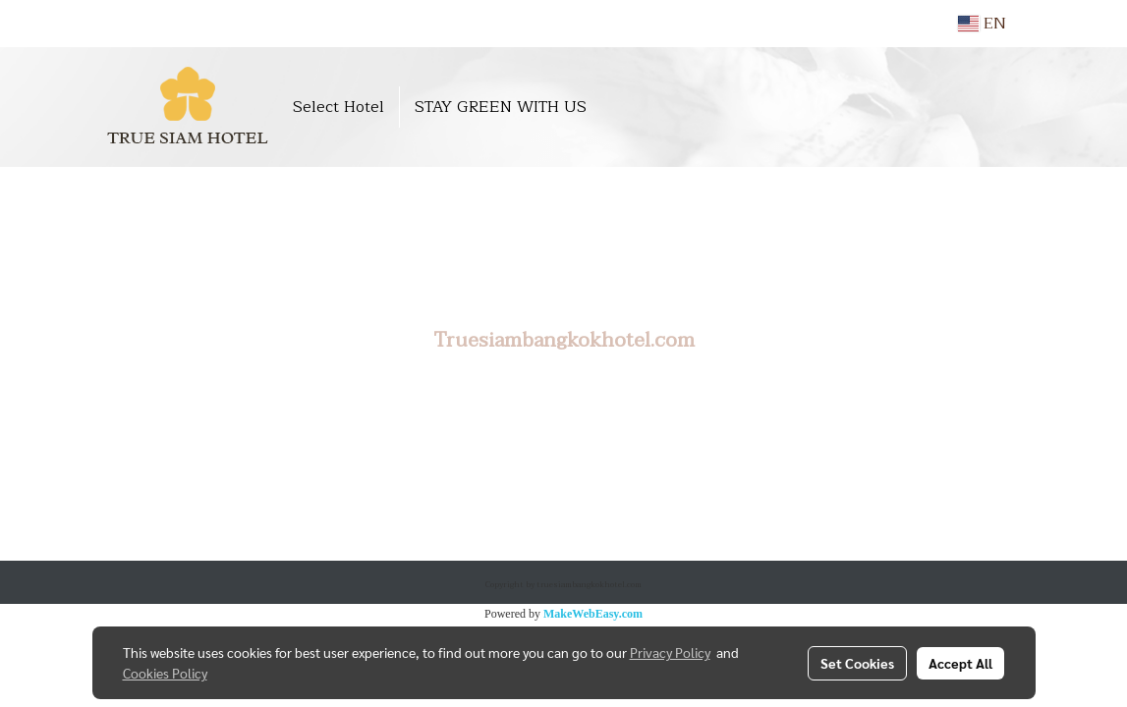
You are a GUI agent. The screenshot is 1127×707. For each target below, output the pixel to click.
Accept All (960, 663)
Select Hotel (338, 107)
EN (981, 23)
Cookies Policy (165, 672)
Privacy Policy (670, 652)
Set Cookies (857, 663)
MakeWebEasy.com (593, 614)
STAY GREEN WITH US (501, 107)
